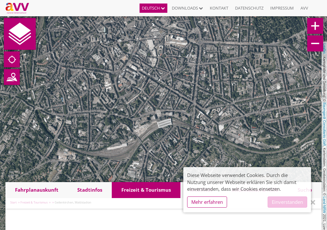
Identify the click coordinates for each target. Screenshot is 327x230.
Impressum (282, 8)
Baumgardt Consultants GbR (324, 124)
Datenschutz (249, 8)
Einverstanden (287, 202)
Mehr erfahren (207, 202)
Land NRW (324, 204)
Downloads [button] (187, 8)
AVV (304, 8)
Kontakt (219, 8)
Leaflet (324, 48)
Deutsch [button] (153, 8)
